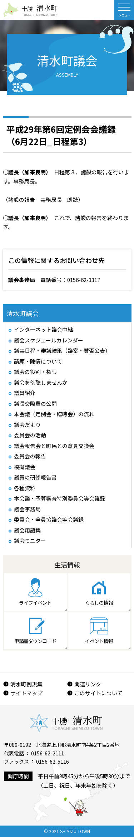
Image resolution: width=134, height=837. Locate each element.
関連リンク (87, 684)
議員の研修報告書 (35, 477)
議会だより (27, 424)
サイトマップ (26, 693)
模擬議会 (24, 467)
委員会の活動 (30, 435)
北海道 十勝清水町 (30, 10)
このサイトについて (98, 693)
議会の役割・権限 (35, 371)
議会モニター (30, 540)
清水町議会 (22, 313)
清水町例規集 (26, 684)
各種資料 (24, 488)
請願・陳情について (38, 361)
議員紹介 (24, 392)
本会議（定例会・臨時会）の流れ (54, 414)
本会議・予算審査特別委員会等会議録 (59, 498)
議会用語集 (27, 530)
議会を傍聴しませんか (41, 382)
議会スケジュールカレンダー (48, 340)
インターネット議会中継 (43, 329)
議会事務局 (27, 509)
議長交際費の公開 (35, 403)
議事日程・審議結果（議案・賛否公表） (62, 350)
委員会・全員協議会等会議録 (49, 519)
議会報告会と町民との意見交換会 (54, 445)
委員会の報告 (30, 456)
